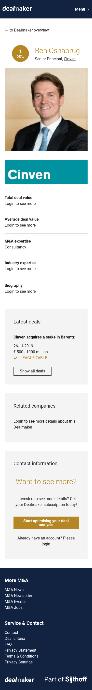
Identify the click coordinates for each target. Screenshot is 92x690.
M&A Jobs (14, 607)
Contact (11, 632)
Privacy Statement (20, 650)
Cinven (70, 59)
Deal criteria (15, 638)
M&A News (14, 589)
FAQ (8, 644)
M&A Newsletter (18, 595)
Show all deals (32, 371)
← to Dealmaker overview (27, 30)
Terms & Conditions (22, 656)
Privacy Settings (19, 662)
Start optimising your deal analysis (46, 523)
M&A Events (15, 601)
